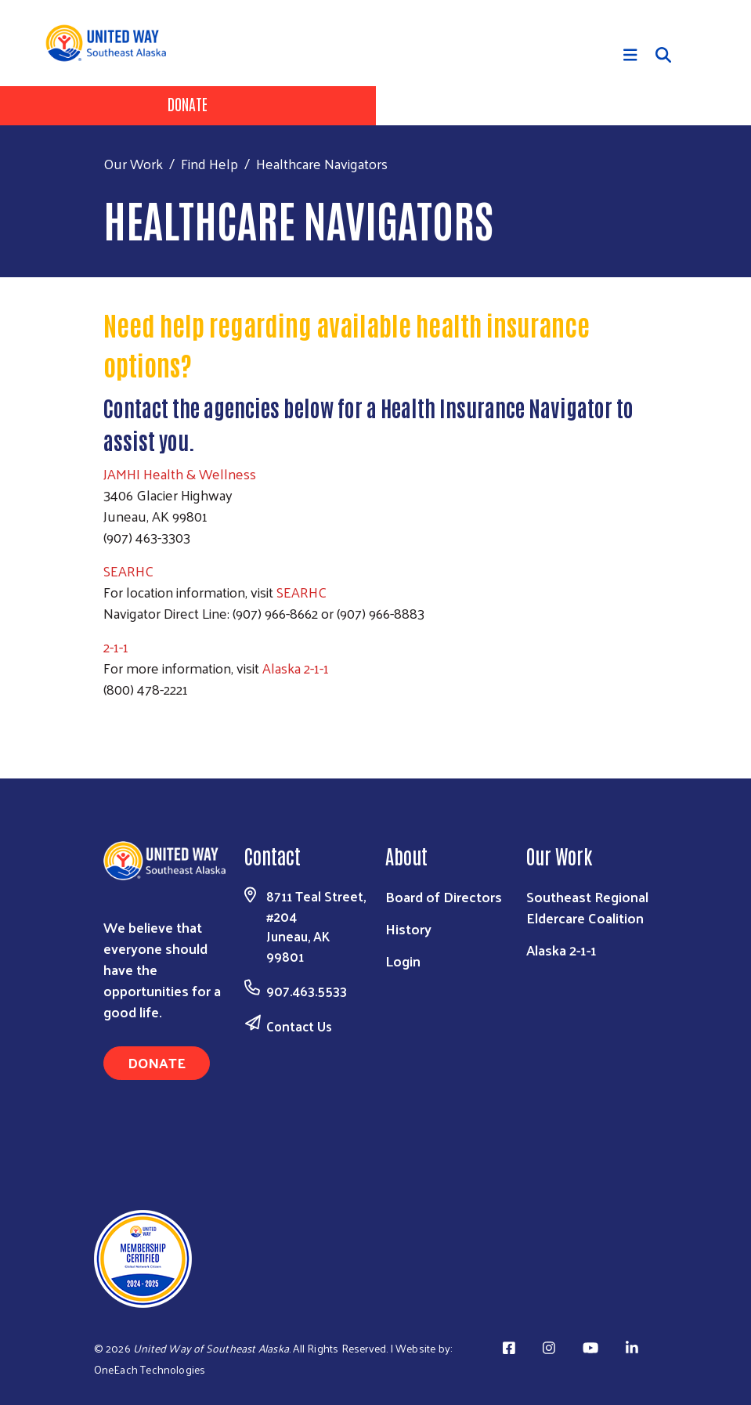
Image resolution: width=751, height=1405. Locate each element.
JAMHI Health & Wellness (179, 473)
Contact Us (299, 1026)
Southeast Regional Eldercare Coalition (587, 907)
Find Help (209, 163)
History (408, 928)
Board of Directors (443, 896)
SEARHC (130, 570)
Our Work (133, 163)
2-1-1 (115, 646)
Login (403, 960)
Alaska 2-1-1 (297, 668)
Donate (188, 103)
